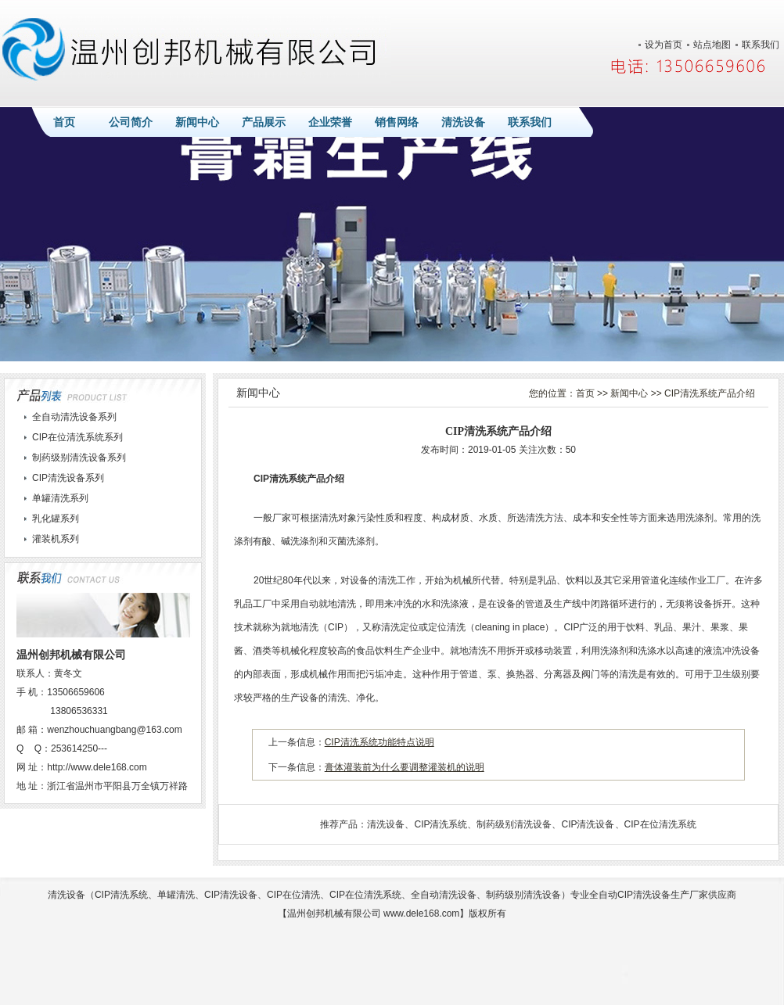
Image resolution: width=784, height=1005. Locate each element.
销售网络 (397, 122)
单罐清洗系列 (60, 498)
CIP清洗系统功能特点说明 (379, 742)
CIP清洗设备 (587, 824)
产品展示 (264, 122)
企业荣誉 (330, 122)
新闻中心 (197, 122)
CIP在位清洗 (293, 894)
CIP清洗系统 (440, 824)
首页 (64, 122)
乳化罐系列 (55, 518)
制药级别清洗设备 (514, 824)
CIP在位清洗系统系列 (77, 437)
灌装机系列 (55, 538)
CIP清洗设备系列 (68, 477)
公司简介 (131, 122)
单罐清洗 (176, 894)
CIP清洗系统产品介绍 (709, 393)
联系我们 (760, 44)
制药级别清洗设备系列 (79, 457)
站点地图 (712, 44)
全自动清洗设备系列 (74, 416)
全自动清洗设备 (444, 894)
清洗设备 (463, 122)
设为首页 (663, 44)
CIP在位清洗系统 (660, 824)
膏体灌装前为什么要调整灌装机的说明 (404, 767)
